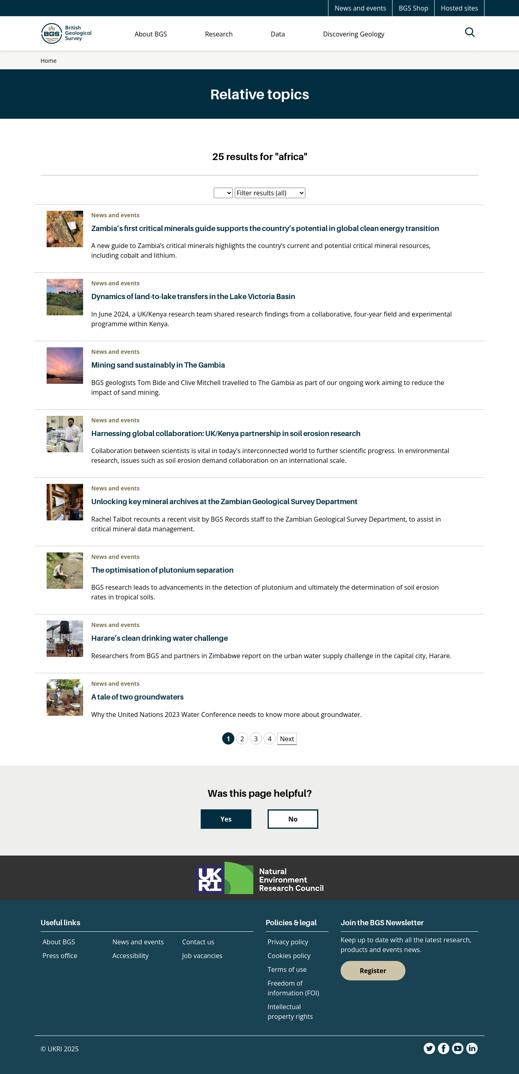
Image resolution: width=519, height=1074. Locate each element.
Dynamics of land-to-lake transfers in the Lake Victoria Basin (193, 296)
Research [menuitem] (219, 34)
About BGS (59, 941)
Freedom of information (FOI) (293, 988)
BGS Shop (413, 8)
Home (49, 60)
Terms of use (287, 969)
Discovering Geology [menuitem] (353, 34)
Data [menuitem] (278, 34)
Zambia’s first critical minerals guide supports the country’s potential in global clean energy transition (265, 228)
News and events (360, 8)
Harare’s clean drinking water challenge (159, 638)
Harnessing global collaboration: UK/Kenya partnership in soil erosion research (226, 433)
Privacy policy (288, 941)
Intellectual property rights (290, 1011)
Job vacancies (202, 955)
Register (373, 970)
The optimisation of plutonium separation (162, 570)
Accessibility (130, 955)
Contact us (198, 941)
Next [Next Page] (287, 738)
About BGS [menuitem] (151, 34)
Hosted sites (459, 8)
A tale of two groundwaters (137, 697)
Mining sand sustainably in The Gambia (158, 365)
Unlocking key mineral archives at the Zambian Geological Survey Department (225, 501)
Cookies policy (289, 955)
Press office (60, 955)
